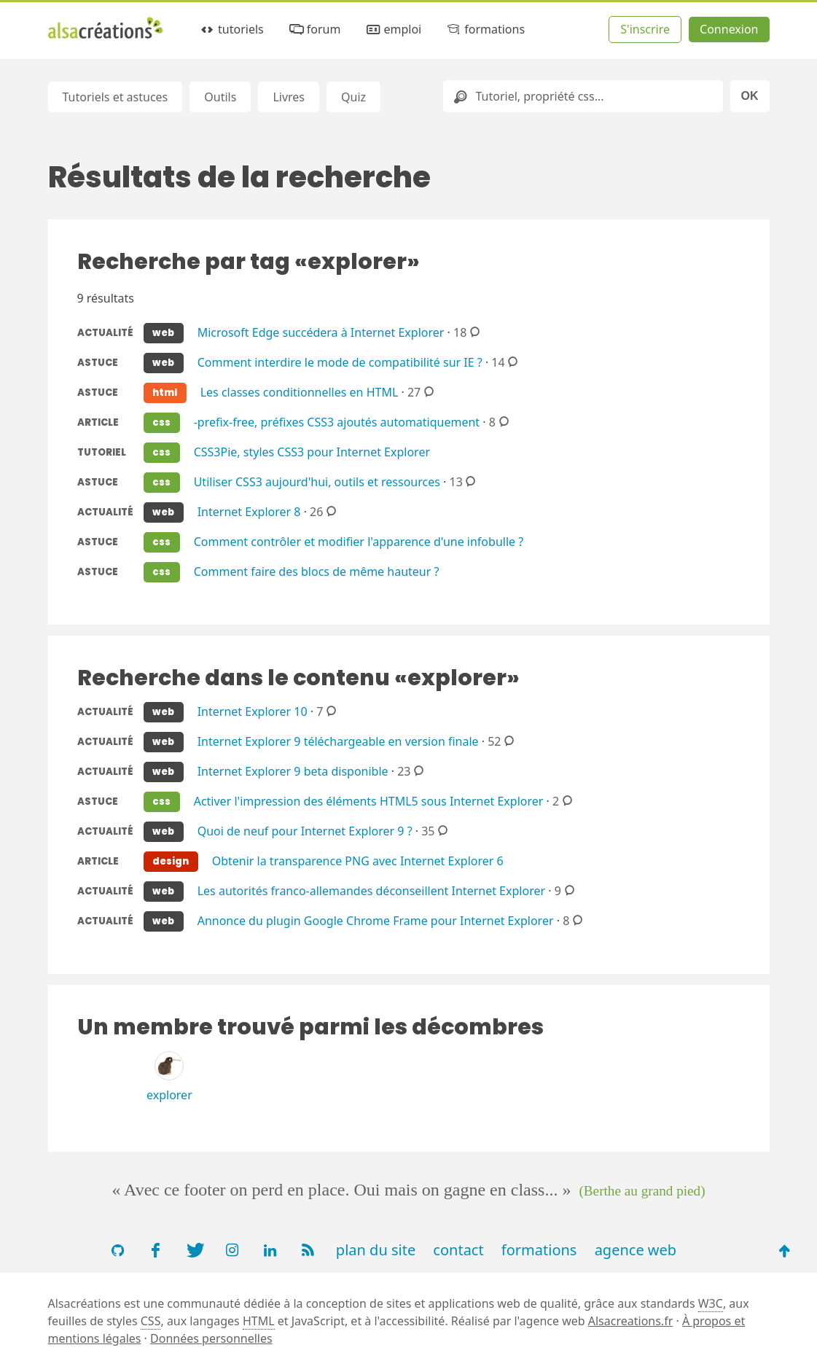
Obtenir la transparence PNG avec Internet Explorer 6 (358, 860)
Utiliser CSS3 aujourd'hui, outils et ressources (317, 481)
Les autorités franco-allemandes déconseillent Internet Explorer (371, 890)
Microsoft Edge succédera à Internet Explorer (321, 332)
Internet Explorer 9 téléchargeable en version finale (338, 741)
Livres (289, 97)
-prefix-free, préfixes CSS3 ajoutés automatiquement (337, 421)
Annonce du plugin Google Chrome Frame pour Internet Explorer (376, 920)
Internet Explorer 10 (253, 711)
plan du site (375, 1250)
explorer (169, 1095)
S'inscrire (645, 29)
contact (458, 1250)
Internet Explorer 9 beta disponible (293, 770)
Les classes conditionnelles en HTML (299, 391)
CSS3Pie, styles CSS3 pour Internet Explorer (312, 451)
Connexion (729, 29)
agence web (636, 1250)
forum (313, 29)
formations (485, 29)
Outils (220, 97)
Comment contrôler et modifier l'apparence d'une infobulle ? (358, 541)
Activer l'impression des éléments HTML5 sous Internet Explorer (369, 800)
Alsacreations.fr (630, 1321)
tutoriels (231, 29)
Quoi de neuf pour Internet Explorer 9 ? (305, 830)
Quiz (353, 97)
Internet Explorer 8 (249, 511)
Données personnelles (211, 1338)
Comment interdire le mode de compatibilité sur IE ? (340, 362)
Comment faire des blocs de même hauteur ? (316, 571)
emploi (392, 29)
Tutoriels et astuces (115, 97)
